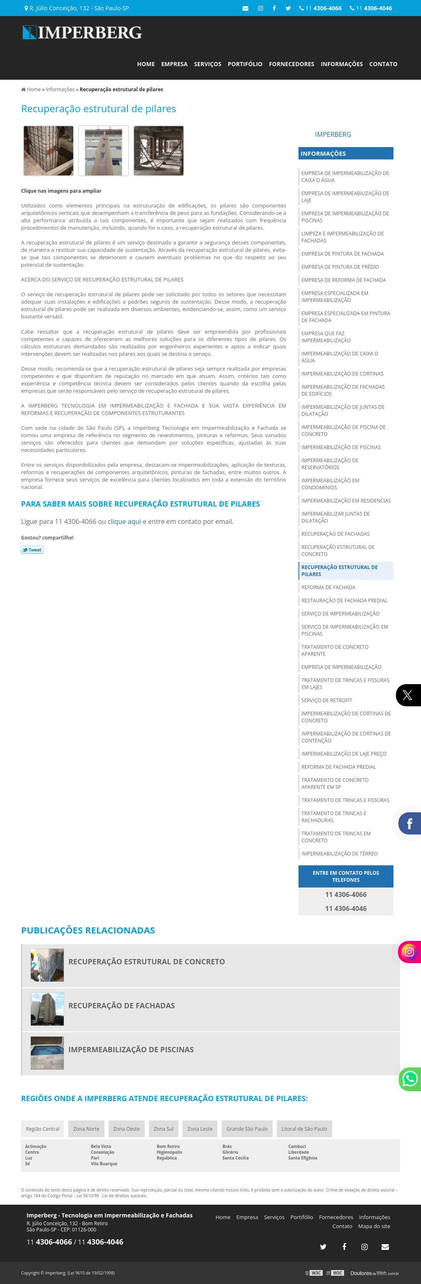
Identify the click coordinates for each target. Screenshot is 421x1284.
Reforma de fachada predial (338, 766)
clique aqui (124, 521)
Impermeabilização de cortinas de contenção (346, 737)
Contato (383, 64)
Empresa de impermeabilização (341, 667)
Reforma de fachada (328, 587)
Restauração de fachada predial (344, 600)
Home (146, 64)
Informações (342, 64)
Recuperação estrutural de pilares (339, 571)
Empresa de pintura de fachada (342, 253)
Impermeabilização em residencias (346, 500)
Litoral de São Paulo (304, 1128)
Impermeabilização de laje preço (343, 753)
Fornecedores (291, 64)
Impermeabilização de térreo (339, 853)
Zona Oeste (126, 1128)
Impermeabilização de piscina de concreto (343, 431)
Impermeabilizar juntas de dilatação (335, 517)
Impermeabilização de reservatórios (330, 464)
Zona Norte (86, 1128)
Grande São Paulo (247, 1128)
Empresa (174, 64)
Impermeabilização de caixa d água (339, 357)
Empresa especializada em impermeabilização (334, 297)
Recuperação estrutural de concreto (338, 551)
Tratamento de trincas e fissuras (345, 800)
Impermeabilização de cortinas (342, 373)
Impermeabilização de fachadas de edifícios (342, 390)
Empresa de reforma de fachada (343, 280)
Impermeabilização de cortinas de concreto (346, 717)
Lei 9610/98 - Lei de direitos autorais (111, 1196)
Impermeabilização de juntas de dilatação (342, 410)
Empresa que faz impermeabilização (326, 337)
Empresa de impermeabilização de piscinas (345, 217)
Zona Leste (200, 1128)
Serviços (207, 64)
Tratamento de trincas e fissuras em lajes (345, 684)
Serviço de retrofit (326, 700)
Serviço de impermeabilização (340, 613)
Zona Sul (163, 1128)
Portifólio (245, 64)
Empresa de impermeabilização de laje (345, 197)
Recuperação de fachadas (335, 533)
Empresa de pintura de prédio (340, 266)
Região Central (42, 1128)
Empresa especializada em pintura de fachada (345, 317)
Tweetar (32, 550)
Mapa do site (374, 1226)
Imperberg (333, 134)
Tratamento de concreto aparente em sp (334, 784)
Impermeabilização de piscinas (341, 447)
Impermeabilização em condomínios (330, 484)
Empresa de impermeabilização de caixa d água (345, 177)
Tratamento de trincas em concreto (336, 837)
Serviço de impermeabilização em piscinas (344, 630)
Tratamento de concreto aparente (334, 650)
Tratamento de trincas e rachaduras (333, 817)
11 (371, 8)
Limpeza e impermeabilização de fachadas (342, 237)
